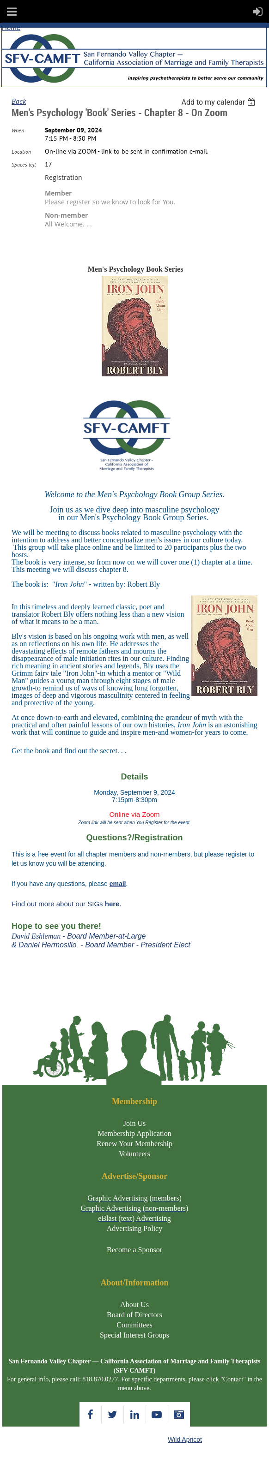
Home (11, 27)
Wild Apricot (185, 1439)
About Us (134, 1304)
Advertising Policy (134, 1228)
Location (21, 151)
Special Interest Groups (134, 1335)
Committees (134, 1325)
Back (19, 101)
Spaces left (24, 164)
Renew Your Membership (134, 1144)
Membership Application (134, 1133)
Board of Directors (134, 1315)
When (18, 130)
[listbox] (219, 102)
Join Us (134, 1123)
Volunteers (134, 1154)
